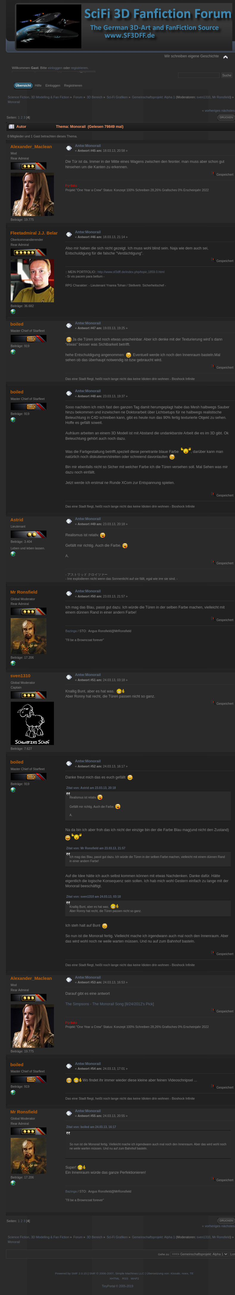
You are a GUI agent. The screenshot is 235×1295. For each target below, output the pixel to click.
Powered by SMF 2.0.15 (71, 1273)
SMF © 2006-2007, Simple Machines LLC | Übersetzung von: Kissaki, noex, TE (141, 1273)
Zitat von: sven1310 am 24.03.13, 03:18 (93, 896)
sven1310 (203, 97)
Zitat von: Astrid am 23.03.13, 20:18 (91, 788)
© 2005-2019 (124, 1286)
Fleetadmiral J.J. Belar (34, 232)
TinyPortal (108, 1286)
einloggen (55, 68)
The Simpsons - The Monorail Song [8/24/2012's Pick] (109, 1004)
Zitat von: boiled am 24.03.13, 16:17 (91, 1127)
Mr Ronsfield (221, 97)
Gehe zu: (164, 1254)
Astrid (16, 519)
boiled (17, 324)
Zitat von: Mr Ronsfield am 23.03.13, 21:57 (95, 848)
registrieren (79, 68)
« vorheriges (211, 110)
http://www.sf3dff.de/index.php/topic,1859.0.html (131, 272)
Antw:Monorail (88, 146)
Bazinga (71, 631)
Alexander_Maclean (31, 146)
